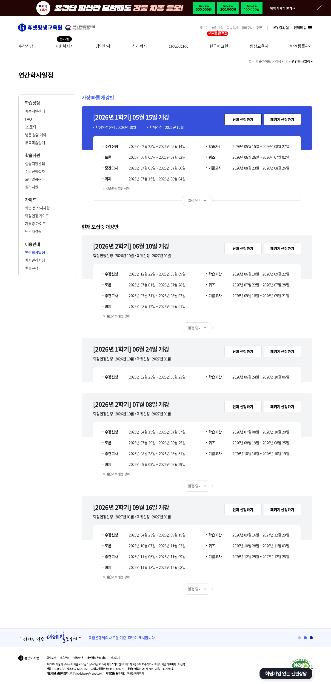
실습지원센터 (35, 163)
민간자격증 (33, 231)
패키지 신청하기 (282, 119)
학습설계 (232, 28)
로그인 (204, 28)
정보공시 (115, 658)
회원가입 (217, 28)
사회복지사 (64, 46)
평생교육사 (259, 46)
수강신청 (25, 46)
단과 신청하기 (243, 119)
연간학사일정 (302, 61)
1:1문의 (30, 126)
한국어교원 (218, 46)
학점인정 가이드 (37, 215)
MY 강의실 (281, 27)
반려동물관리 (301, 46)
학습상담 (32, 103)
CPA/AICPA (178, 46)
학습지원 (32, 155)
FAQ (28, 119)
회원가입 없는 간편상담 (286, 673)
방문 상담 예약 (35, 134)
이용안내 (281, 61)
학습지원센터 (35, 111)
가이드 (30, 199)
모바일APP (33, 179)
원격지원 (31, 187)
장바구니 (247, 28)
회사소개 (51, 658)
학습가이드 (263, 61)
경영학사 (102, 46)
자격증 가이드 (35, 223)
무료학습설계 (35, 142)
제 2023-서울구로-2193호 (150, 669)
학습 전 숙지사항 (37, 208)
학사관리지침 (35, 260)
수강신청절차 (35, 171)
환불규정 (31, 268)
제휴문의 (64, 658)
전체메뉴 (303, 27)
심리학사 (139, 46)
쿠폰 (259, 28)
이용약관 (78, 658)
